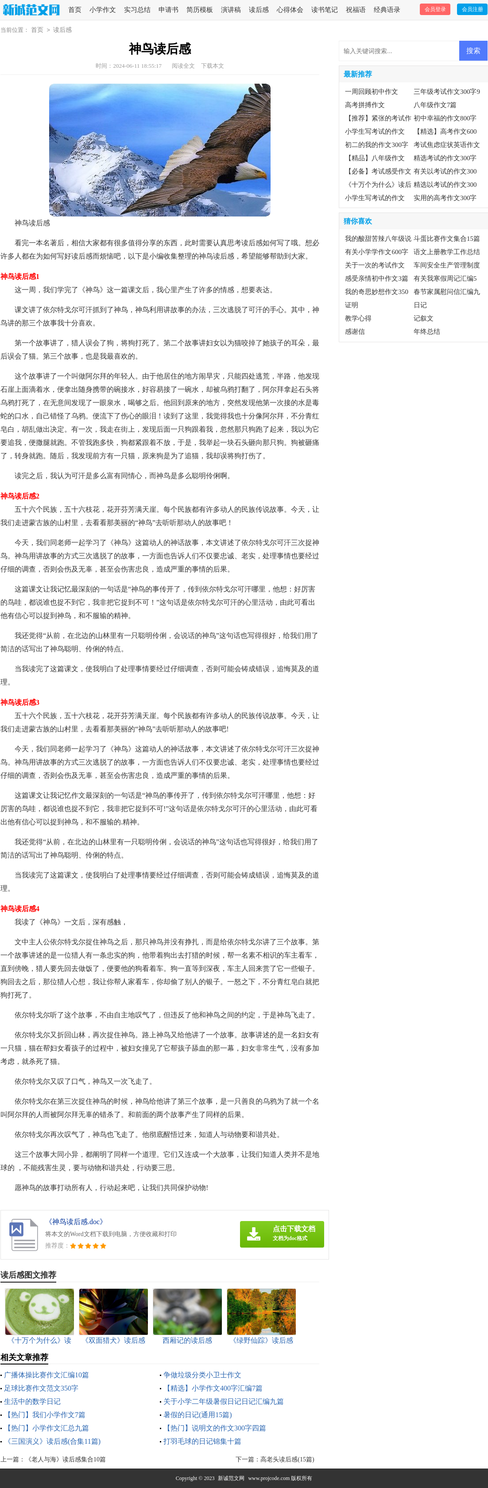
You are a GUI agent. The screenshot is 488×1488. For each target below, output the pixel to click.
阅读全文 (183, 65)
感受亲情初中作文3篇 (376, 278)
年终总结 (427, 331)
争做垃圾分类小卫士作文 (202, 1375)
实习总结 (137, 9)
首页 (74, 9)
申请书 (168, 9)
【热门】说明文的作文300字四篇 (214, 1428)
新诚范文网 (231, 1478)
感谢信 (355, 331)
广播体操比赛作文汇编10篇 (46, 1375)
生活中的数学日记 (32, 1401)
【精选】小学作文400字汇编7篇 (213, 1388)
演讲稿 (231, 9)
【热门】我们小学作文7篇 (44, 1414)
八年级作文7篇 (435, 104)
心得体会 (290, 9)
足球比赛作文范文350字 (41, 1388)
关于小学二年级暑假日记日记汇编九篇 (223, 1401)
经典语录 (387, 9)
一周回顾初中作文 (371, 91)
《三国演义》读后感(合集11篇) (52, 1441)
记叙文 (424, 318)
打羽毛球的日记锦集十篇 (202, 1441)
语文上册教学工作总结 (447, 251)
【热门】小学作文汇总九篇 (46, 1428)
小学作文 (102, 9)
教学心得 (358, 318)
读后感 (259, 9)
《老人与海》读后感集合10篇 (65, 1459)
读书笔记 (324, 9)
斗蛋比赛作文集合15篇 (447, 238)
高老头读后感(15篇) (287, 1459)
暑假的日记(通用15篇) (197, 1414)
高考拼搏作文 (365, 104)
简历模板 (199, 9)
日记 (420, 305)
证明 (351, 305)
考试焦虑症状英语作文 (447, 144)
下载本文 (212, 65)
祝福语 (356, 9)
